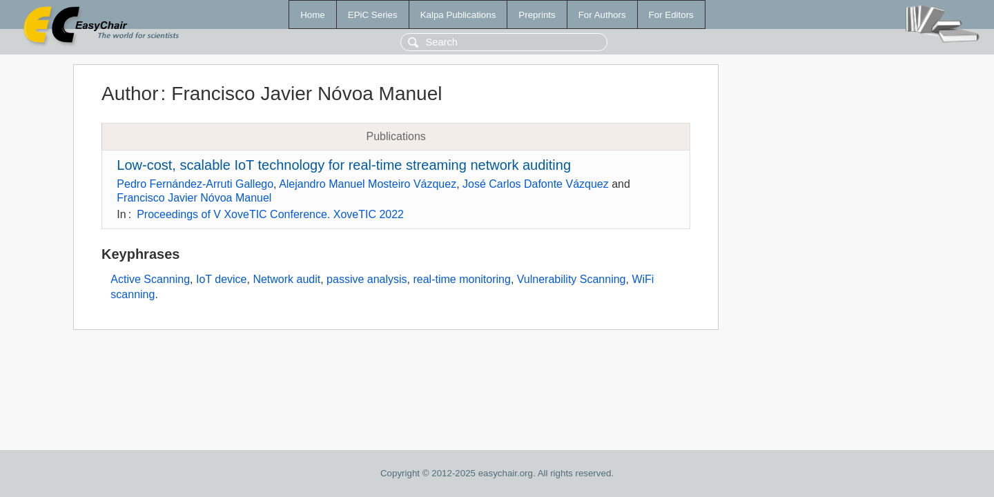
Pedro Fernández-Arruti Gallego (195, 184)
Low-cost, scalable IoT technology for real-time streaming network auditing (344, 165)
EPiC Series (373, 15)
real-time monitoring (461, 279)
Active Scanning (150, 279)
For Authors (602, 15)
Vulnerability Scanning (571, 279)
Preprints (536, 15)
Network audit (286, 279)
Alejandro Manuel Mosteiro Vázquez (367, 184)
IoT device (221, 279)
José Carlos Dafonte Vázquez (535, 184)
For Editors (671, 15)
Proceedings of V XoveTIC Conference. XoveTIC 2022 (270, 214)
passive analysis (367, 279)
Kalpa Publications (458, 15)
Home (312, 15)
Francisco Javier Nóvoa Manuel (194, 198)
